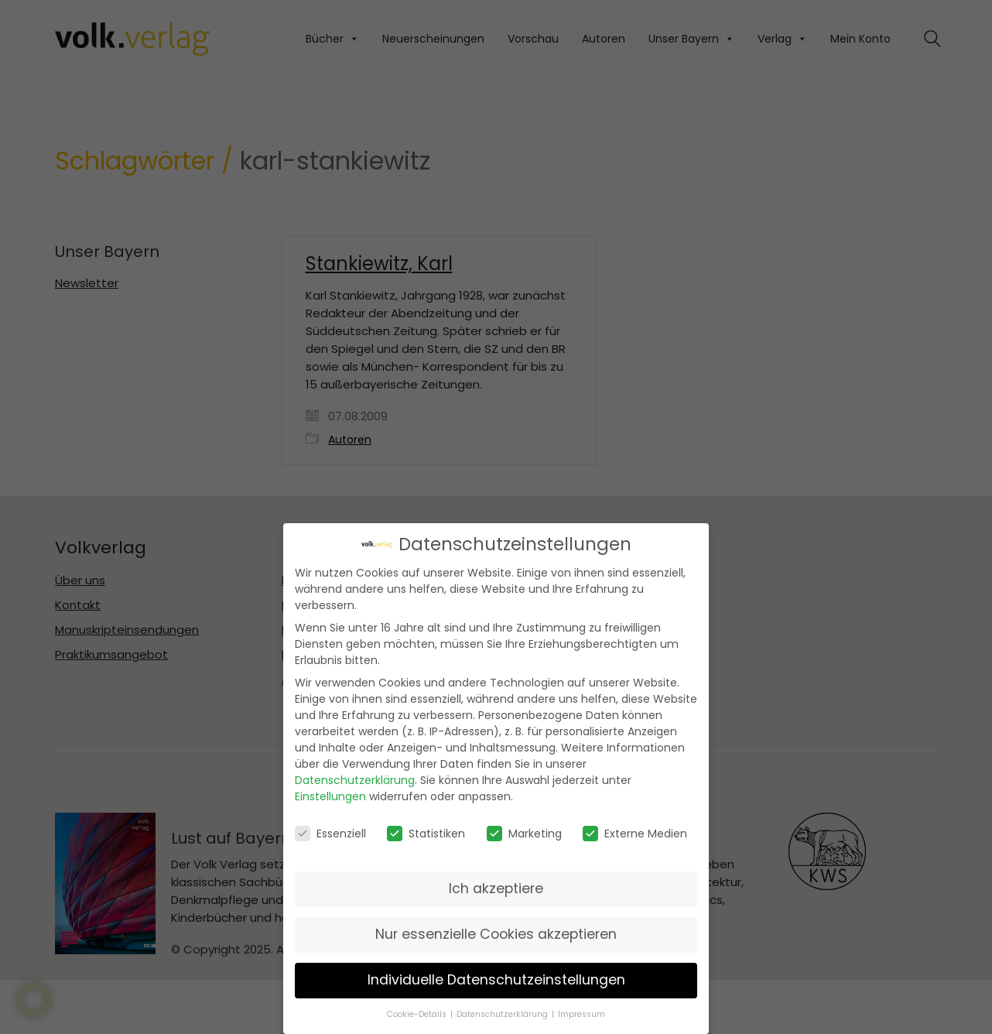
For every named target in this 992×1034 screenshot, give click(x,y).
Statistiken (426, 833)
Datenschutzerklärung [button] (503, 1014)
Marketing (524, 833)
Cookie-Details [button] (418, 1014)
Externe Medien (635, 833)
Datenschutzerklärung (355, 780)
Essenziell (330, 833)
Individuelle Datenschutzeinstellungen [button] (496, 980)
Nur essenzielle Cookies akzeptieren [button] (496, 934)
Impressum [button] (581, 1014)
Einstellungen (330, 796)
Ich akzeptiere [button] (496, 888)
